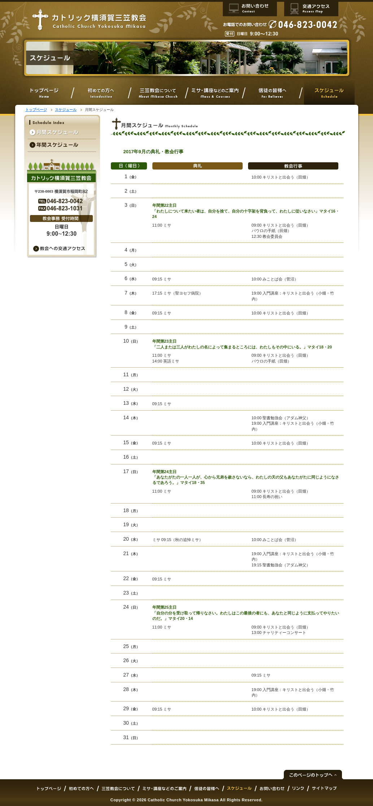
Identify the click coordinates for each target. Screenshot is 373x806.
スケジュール (66, 110)
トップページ (36, 110)
